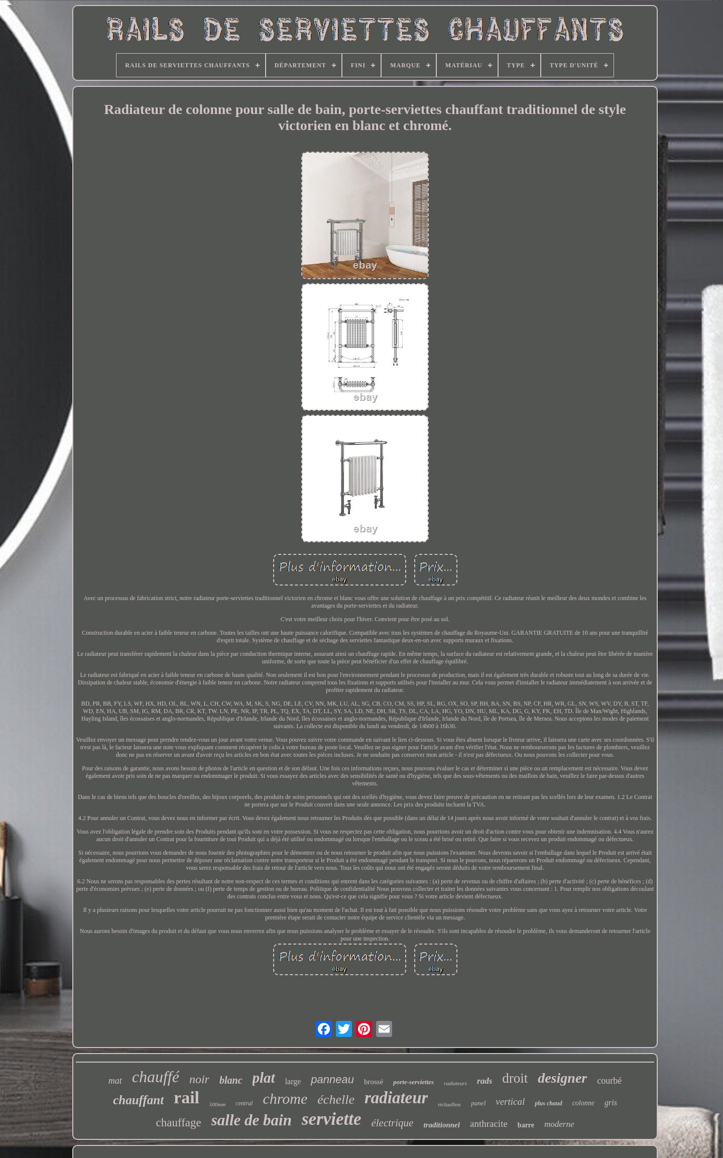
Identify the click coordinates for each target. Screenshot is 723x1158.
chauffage (178, 1122)
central (244, 1103)
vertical (510, 1101)
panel (478, 1103)
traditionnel (441, 1125)
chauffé (155, 1077)
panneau (332, 1079)
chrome (285, 1098)
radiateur (396, 1098)
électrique (392, 1123)
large (293, 1081)
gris (611, 1102)
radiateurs (455, 1083)
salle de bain (251, 1120)
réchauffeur (449, 1104)
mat (115, 1081)
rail (186, 1097)
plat (264, 1078)
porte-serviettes (413, 1082)
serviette (332, 1119)
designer (562, 1078)
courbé (609, 1081)
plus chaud (548, 1103)
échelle (335, 1099)
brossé (373, 1082)
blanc (231, 1080)
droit (515, 1078)
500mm (217, 1104)
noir (199, 1079)
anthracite (489, 1123)
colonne (583, 1103)
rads (484, 1081)
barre (526, 1125)
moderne (559, 1124)
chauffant (138, 1100)
